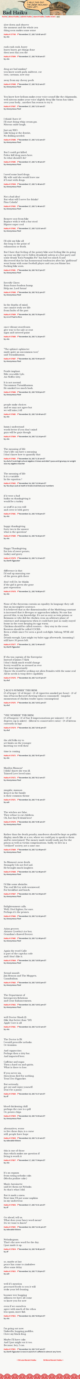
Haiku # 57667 (10, 894)
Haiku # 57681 (10, 513)
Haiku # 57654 (10, 1249)
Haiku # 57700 (10, 34)
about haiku (13, 16)
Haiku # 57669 (10, 849)
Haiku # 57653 (10, 1271)
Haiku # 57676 (10, 677)
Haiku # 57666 (10, 916)
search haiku (38, 16)
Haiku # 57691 (10, 270)
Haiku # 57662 (10, 1004)
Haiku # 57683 (10, 458)
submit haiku (26, 16)
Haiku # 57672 (10, 777)
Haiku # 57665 (10, 938)
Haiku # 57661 (10, 1026)
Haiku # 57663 (10, 982)
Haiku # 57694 (10, 184)
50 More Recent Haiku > (53, 1360)
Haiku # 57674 (10, 727)
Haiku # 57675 (10, 702)
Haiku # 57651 (10, 1349)
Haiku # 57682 (10, 483)
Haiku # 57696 (10, 139)
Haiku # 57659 (10, 1116)
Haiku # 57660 (10, 1094)
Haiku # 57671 (10, 799)
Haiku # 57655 (10, 1227)
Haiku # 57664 (10, 960)
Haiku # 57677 (10, 644)
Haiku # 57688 (10, 336)
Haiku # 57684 (10, 436)
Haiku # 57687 (10, 358)
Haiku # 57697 (10, 106)
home (4, 16)
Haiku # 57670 (10, 822)
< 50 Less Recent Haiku (26, 1360)
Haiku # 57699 (10, 56)
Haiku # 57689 (10, 314)
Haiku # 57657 (10, 1160)
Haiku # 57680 (10, 536)
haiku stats (53, 16)
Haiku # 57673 (10, 755)
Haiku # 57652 (10, 1316)
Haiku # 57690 (10, 292)
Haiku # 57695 (10, 162)
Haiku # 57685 (10, 414)
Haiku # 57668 (10, 871)
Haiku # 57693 (10, 206)
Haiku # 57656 (10, 1205)
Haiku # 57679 (10, 558)
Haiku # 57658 (10, 1138)
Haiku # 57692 (10, 228)
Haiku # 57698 (10, 84)
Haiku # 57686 (10, 392)
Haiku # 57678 (10, 591)
